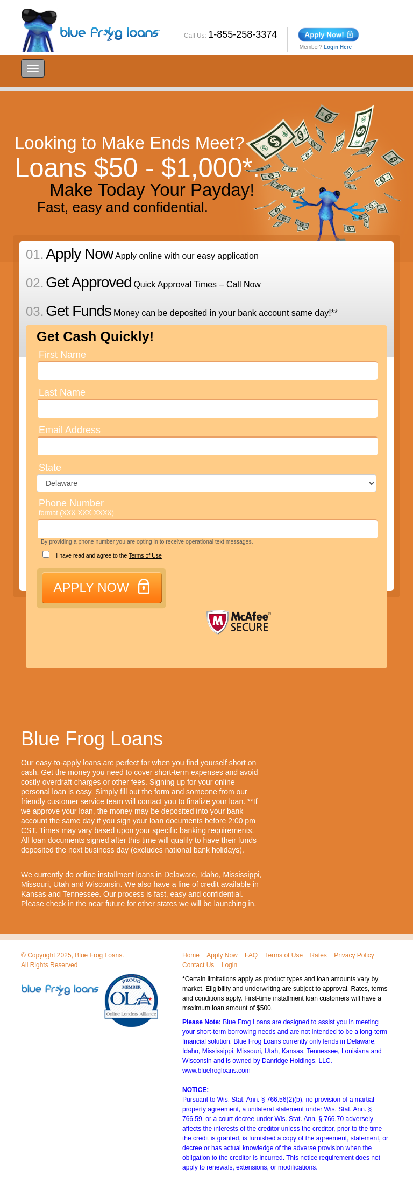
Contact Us (198, 965)
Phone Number (76, 507)
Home (191, 955)
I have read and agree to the (97, 555)
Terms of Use (145, 555)
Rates (318, 955)
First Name (62, 355)
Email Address (70, 430)
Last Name (62, 392)
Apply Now (221, 955)
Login (229, 965)
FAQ (251, 955)
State (50, 468)
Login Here (338, 47)
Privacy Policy (354, 955)
